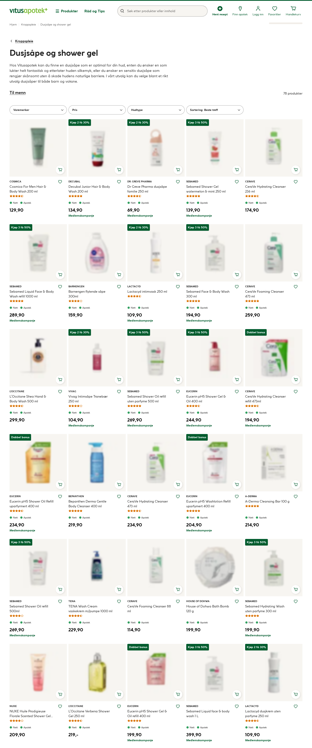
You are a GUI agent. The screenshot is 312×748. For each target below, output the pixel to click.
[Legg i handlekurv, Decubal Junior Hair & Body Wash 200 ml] (119, 169)
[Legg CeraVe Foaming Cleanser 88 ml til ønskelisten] (178, 601)
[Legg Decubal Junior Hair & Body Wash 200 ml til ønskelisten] (119, 181)
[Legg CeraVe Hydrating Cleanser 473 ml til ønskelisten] (178, 496)
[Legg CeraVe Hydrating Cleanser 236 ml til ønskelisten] (295, 181)
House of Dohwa (198, 601)
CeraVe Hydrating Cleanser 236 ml (265, 189)
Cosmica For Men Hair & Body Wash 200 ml (28, 189)
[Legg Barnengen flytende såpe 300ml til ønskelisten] (119, 286)
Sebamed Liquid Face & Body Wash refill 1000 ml (32, 293)
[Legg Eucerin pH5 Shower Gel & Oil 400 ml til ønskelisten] (236, 391)
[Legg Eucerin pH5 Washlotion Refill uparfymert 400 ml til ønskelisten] (236, 496)
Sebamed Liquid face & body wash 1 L (207, 713)
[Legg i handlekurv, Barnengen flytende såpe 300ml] (119, 274)
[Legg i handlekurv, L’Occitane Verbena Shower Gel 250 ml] (119, 694)
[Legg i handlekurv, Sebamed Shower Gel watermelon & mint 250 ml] (236, 169)
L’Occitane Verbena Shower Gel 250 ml (89, 713)
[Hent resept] (220, 11)
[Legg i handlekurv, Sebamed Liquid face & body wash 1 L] (236, 694)
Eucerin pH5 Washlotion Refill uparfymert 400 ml (208, 503)
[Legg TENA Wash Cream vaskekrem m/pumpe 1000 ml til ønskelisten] (119, 601)
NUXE (14, 706)
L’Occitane (17, 391)
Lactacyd (134, 286)
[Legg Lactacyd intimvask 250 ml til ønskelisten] (178, 286)
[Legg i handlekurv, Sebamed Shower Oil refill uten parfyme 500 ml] (178, 379)
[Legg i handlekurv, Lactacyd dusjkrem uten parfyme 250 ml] (295, 694)
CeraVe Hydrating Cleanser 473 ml (147, 503)
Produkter (69, 11)
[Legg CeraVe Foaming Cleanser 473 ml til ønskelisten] (295, 286)
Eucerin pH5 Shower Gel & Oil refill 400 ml (147, 713)
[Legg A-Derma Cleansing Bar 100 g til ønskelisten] (295, 496)
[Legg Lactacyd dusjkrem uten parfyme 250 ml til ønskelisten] (295, 706)
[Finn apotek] (240, 11)
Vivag (73, 391)
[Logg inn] (258, 11)
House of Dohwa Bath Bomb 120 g (207, 608)
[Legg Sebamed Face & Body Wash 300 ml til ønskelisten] (236, 286)
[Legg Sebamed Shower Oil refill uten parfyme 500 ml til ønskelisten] (178, 391)
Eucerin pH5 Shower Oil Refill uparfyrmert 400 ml (32, 503)
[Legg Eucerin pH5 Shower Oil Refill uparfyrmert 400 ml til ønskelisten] (60, 496)
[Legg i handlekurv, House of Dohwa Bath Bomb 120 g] (236, 589)
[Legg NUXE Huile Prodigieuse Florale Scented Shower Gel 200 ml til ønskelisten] (60, 706)
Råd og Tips (94, 11)
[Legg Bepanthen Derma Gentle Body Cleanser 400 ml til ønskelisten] (119, 496)
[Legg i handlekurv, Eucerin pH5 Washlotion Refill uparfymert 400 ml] (236, 484)
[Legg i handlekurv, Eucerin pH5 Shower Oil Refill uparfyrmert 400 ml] (60, 484)
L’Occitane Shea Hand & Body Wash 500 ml (28, 398)
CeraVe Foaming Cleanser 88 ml (149, 608)
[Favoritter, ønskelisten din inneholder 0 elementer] (275, 11)
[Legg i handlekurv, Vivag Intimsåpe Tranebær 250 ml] (119, 379)
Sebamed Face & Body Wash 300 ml (207, 293)
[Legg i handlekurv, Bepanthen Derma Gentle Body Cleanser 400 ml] (119, 484)
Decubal (74, 181)
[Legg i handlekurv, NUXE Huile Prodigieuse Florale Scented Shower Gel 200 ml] (60, 694)
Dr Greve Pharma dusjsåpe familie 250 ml (147, 189)
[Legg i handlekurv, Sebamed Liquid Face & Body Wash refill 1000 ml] (60, 274)
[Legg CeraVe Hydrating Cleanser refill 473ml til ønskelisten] (295, 391)
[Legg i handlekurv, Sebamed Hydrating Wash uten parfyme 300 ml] (295, 589)
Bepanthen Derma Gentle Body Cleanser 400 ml (87, 503)
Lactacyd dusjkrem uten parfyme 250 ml (263, 713)
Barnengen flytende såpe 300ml (86, 293)
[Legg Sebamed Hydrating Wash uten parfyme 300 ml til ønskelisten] (295, 601)
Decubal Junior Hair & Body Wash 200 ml (89, 189)
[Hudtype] (156, 109)
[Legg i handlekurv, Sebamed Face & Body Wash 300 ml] (236, 274)
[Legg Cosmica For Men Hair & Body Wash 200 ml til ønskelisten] (60, 181)
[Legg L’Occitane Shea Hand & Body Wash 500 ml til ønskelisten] (60, 391)
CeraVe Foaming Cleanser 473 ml (264, 293)
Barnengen (76, 286)
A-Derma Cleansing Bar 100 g (267, 501)
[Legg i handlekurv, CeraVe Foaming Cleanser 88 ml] (178, 589)
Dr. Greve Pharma (139, 181)
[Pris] (97, 109)
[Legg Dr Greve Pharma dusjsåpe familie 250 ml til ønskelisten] (178, 181)
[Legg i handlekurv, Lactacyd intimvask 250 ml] (178, 274)
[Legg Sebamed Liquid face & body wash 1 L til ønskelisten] (236, 706)
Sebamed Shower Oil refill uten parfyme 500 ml (146, 398)
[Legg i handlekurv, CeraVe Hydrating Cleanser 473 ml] (178, 484)
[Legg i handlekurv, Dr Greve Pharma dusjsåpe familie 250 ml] (178, 169)
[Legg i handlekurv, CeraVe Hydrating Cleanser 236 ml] (295, 169)
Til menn (18, 92)
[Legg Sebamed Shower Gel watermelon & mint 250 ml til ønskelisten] (236, 181)
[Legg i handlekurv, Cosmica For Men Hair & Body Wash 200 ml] (60, 169)
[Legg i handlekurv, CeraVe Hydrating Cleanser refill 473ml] (295, 379)
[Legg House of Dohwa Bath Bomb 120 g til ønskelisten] (236, 601)
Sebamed (192, 181)
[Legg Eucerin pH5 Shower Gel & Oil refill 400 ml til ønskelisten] (178, 706)
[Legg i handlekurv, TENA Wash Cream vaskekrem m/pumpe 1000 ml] (119, 589)
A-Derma (251, 496)
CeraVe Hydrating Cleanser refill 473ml (265, 398)
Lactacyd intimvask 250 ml (147, 291)
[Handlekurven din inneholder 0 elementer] (293, 11)
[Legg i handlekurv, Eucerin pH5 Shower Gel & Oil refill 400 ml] (178, 694)
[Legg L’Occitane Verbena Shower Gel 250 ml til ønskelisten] (119, 706)
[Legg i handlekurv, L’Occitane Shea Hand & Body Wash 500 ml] (60, 379)
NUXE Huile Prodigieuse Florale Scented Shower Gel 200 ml (30, 713)
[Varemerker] (38, 109)
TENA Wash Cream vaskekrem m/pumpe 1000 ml (90, 608)
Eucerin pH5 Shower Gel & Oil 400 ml (206, 398)
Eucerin (191, 391)
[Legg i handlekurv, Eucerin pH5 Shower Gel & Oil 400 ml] (236, 379)
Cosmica (15, 181)
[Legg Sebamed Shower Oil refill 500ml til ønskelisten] (60, 601)
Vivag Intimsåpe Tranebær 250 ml (88, 398)
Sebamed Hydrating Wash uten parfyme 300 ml (264, 608)
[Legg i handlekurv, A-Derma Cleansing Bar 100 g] (295, 484)
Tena (73, 601)
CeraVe (250, 181)
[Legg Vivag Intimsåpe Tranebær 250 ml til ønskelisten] (119, 391)
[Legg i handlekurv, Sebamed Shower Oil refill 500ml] (60, 589)
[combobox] (162, 11)
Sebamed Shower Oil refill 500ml (29, 608)
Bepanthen (76, 496)
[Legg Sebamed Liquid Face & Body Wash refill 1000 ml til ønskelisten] (60, 286)
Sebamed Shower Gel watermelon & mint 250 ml (206, 189)
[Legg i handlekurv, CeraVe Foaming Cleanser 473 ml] (295, 274)
